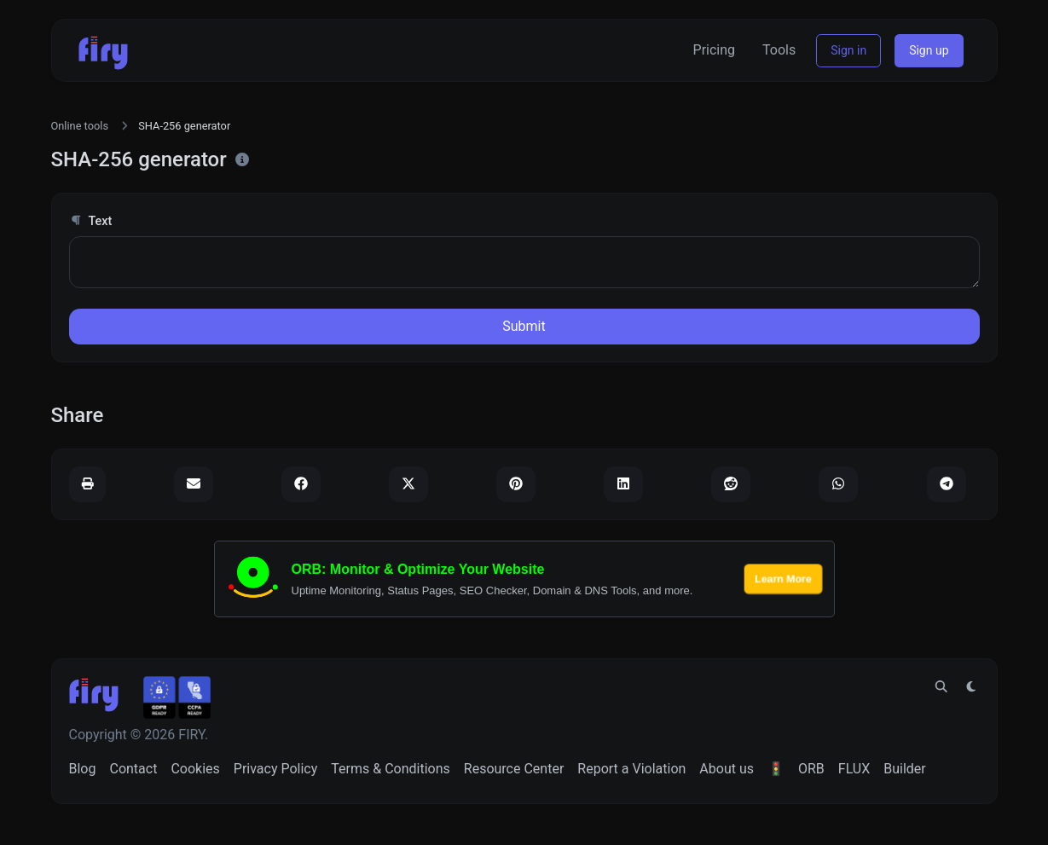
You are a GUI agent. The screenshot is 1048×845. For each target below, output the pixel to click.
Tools (779, 50)
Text (91, 221)
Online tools (80, 125)
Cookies (195, 769)
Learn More (783, 578)
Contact (133, 769)
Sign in (848, 50)
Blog (82, 769)
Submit (523, 326)
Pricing (714, 50)
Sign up (928, 50)
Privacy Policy (276, 769)
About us (726, 769)
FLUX (854, 769)
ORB (811, 769)
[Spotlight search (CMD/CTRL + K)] (941, 687)
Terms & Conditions (390, 769)
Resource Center (514, 769)
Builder (904, 769)
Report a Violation (631, 769)
